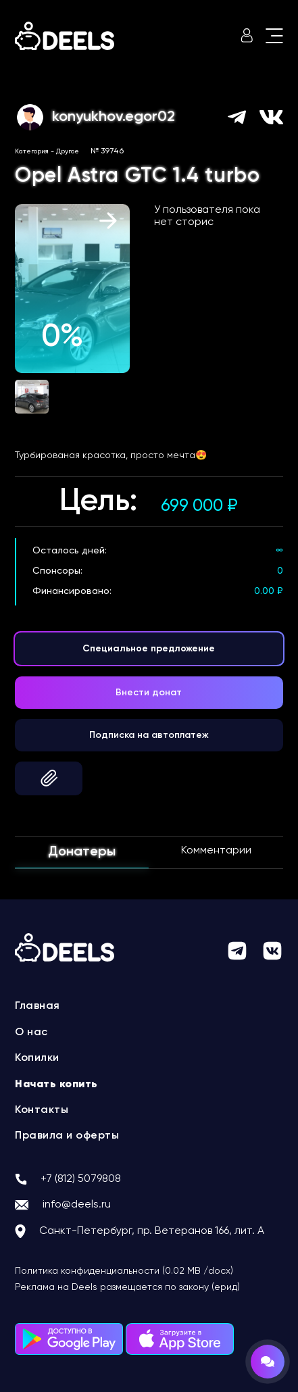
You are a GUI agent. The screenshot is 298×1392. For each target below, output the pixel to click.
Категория (32, 151)
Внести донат (149, 692)
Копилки (37, 1058)
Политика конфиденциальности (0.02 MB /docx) (124, 1271)
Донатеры (82, 852)
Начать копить (56, 1084)
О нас (31, 1032)
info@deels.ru (77, 1204)
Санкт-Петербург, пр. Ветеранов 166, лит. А (151, 1231)
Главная (37, 1006)
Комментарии (216, 850)
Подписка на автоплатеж (149, 735)
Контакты (41, 1110)
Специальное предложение (148, 648)
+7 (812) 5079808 (81, 1179)
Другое (67, 151)
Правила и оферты (67, 1135)
